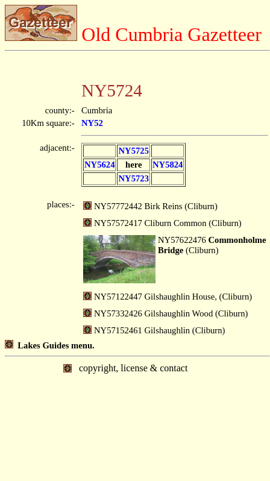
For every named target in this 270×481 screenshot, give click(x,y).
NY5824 (167, 164)
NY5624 (99, 164)
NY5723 (133, 178)
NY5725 (133, 151)
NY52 (92, 123)
